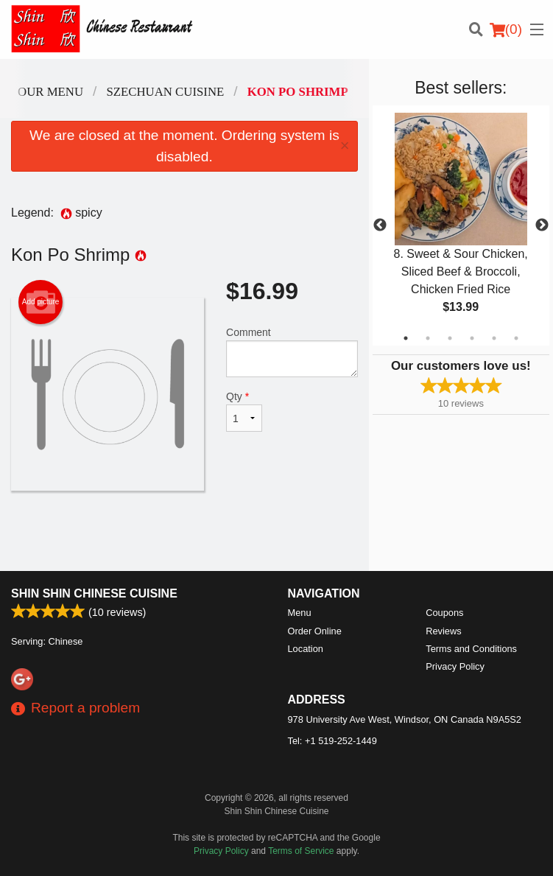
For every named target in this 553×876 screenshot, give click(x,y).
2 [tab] (427, 338)
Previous (380, 225)
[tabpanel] (461, 225)
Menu (299, 612)
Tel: (332, 740)
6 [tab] (516, 338)
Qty (244, 411)
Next (542, 225)
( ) (506, 29)
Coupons (444, 612)
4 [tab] (472, 338)
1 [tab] (405, 338)
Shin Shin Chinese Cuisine (94, 593)
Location (305, 648)
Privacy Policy (455, 666)
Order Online (315, 631)
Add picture (41, 302)
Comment (292, 351)
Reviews (443, 631)
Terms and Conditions (471, 648)
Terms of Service (301, 851)
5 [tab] (494, 338)
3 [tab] (450, 338)
